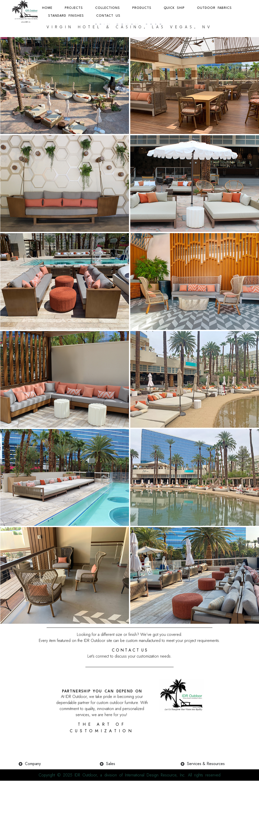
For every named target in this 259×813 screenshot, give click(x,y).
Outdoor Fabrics (214, 8)
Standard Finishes (66, 15)
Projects (74, 8)
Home (47, 8)
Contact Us (108, 15)
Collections (107, 8)
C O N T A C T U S (129, 658)
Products (141, 8)
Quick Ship (174, 8)
